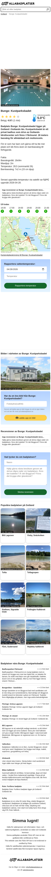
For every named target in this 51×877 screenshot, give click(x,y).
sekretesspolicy (28, 870)
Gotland (4, 14)
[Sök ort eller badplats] (47, 9)
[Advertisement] (25, 42)
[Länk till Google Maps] (25, 236)
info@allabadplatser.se (34, 867)
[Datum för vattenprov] (25, 269)
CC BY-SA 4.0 (16, 389)
